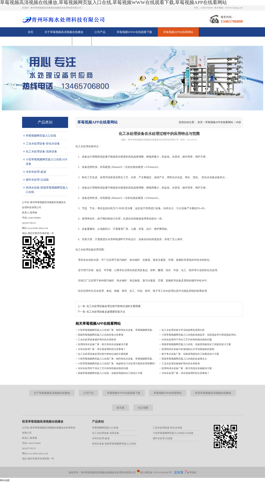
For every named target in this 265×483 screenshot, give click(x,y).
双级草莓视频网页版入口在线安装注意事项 (100, 334)
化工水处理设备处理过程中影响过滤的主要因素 (113, 306)
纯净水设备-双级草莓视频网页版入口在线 (47, 189)
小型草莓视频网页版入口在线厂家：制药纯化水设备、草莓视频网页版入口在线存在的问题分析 (117, 330)
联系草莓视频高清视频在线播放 (47, 41)
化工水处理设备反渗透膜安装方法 (105, 311)
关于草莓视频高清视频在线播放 (64, 32)
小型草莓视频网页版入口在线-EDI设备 (46, 161)
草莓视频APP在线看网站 (178, 32)
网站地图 (5, 480)
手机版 (192, 472)
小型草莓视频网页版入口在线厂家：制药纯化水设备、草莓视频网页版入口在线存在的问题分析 (117, 358)
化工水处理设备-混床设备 (41, 151)
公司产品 (99, 32)
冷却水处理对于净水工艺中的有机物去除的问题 (187, 339)
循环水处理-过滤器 (37, 179)
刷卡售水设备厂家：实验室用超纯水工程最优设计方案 (190, 354)
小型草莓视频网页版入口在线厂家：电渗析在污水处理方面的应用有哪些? (117, 363)
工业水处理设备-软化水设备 (43, 143)
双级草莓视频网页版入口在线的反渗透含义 (184, 358)
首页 (30, 32)
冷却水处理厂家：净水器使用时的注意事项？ (102, 349)
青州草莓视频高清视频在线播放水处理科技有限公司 (153, 139)
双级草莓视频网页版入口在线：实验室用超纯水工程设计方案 (110, 373)
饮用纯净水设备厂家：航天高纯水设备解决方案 (103, 344)
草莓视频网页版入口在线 (41, 135)
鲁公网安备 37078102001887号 (154, 472)
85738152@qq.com (234, 7)
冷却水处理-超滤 (36, 171)
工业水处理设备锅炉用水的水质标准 (97, 339)
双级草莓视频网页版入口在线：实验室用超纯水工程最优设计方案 (196, 344)
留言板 (82, 41)
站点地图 (143, 407)
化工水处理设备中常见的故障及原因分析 (183, 330)
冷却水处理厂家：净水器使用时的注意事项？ (185, 373)
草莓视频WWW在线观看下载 (134, 32)
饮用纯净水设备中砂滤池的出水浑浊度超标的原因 (188, 349)
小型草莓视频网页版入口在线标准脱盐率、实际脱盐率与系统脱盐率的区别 (201, 334)
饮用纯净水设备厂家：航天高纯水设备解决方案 (187, 368)
